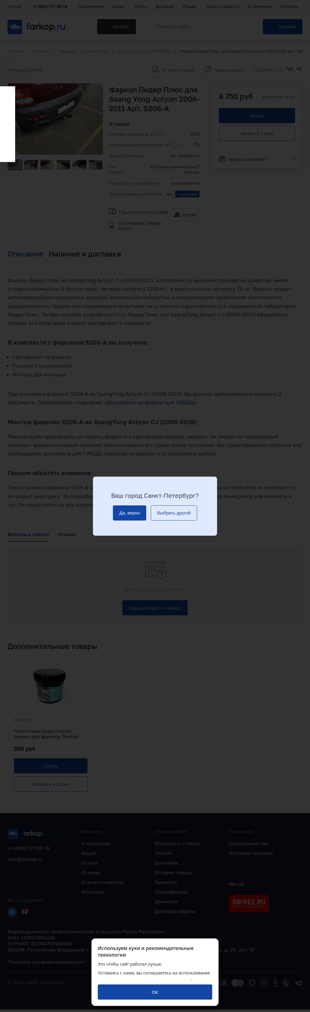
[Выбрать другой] (174, 513)
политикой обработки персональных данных (144, 978)
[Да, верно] (129, 513)
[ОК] (155, 992)
